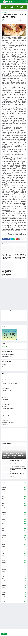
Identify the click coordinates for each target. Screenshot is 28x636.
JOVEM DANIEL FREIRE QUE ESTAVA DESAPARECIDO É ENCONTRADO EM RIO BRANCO (18, 468)
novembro (14, 485)
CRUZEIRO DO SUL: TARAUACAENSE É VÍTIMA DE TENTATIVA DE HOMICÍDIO (13, 454)
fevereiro (14, 492)
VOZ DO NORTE (5, 424)
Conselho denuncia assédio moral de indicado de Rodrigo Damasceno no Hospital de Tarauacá (7, 272)
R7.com (3, 413)
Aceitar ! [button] (4, 633)
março (14, 494)
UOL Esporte (4, 369)
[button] (1, 2)
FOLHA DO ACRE (5, 388)
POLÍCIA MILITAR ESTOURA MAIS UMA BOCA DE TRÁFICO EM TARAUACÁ (6, 256)
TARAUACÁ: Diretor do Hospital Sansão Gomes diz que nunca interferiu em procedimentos (20, 256)
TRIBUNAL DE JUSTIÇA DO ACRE (8, 422)
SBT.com (3, 417)
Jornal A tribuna (5, 397)
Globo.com (4, 392)
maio (14, 498)
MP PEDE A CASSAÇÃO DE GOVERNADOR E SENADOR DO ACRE (18, 461)
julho (14, 503)
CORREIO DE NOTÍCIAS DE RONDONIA (9, 383)
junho (14, 501)
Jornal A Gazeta (5, 395)
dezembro (14, 487)
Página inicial (4, 12)
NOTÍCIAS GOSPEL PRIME (7, 356)
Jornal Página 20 (5, 404)
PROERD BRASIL (5, 411)
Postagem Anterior (5, 322)
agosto (14, 505)
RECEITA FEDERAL (5, 415)
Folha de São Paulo (6, 385)
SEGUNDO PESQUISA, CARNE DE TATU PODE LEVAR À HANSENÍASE (17, 474)
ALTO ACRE (4, 379)
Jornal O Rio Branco (6, 401)
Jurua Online (4, 406)
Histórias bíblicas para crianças (8, 354)
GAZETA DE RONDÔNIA (6, 390)
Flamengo (4, 366)
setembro (14, 508)
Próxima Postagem (23, 322)
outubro (14, 482)
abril (14, 496)
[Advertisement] (14, 293)
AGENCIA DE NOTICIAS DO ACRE (8, 376)
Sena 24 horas (5, 420)
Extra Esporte (4, 364)
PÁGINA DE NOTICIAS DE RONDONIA (9, 408)
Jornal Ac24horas (5, 399)
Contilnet (4, 381)
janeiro (14, 489)
